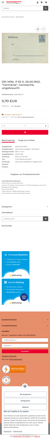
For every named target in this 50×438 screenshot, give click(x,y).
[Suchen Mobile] (22, 8)
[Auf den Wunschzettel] (43, 29)
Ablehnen (25, 407)
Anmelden (25, 351)
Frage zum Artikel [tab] (26, 140)
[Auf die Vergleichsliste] (37, 29)
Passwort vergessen (9, 356)
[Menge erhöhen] (45, 126)
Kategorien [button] (7, 207)
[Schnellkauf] (22, 218)
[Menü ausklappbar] (3, 1)
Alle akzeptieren (25, 394)
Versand (17, 106)
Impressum (7, 431)
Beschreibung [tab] (8, 140)
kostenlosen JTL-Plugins (21, 436)
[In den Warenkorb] (3, 24)
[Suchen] (45, 8)
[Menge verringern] (4, 126)
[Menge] (25, 126)
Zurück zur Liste (8, 17)
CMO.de (37, 436)
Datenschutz (17, 431)
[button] (37, 2)
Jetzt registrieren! (15, 359)
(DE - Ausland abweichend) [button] (25, 117)
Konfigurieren (25, 401)
